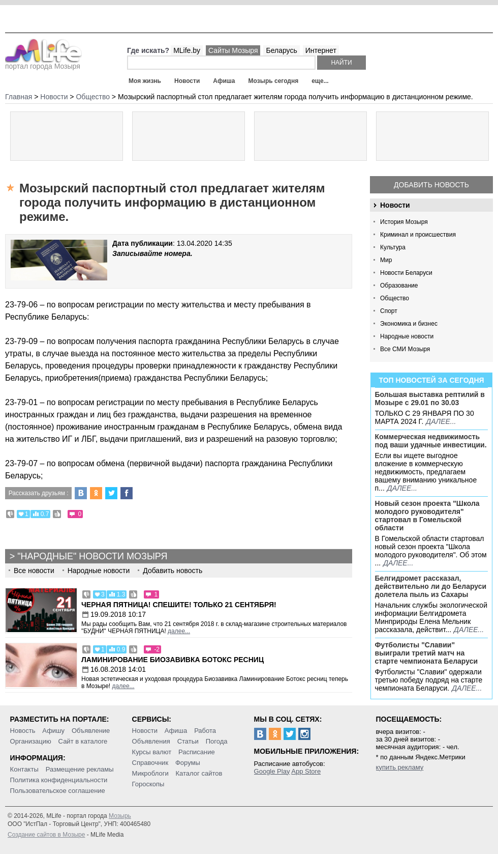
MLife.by (186, 50)
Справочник (150, 762)
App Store (306, 771)
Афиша (224, 80)
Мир (386, 260)
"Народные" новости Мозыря (92, 556)
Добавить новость (431, 185)
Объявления (151, 741)
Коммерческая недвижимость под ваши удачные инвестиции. (431, 441)
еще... (320, 80)
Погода (217, 741)
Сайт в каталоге (83, 741)
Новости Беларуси (406, 272)
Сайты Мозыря (233, 50)
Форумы (187, 762)
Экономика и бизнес (409, 323)
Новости (187, 80)
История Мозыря (404, 221)
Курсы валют (152, 752)
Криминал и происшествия (418, 234)
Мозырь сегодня (273, 80)
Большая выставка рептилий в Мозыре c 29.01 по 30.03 (430, 398)
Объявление (91, 730)
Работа (205, 730)
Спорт (388, 311)
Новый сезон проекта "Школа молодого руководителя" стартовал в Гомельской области (427, 515)
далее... (441, 421)
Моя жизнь (145, 80)
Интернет (320, 50)
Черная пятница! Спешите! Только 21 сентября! (178, 605)
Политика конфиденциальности (59, 780)
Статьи (188, 741)
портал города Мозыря (43, 63)
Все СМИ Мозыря (405, 349)
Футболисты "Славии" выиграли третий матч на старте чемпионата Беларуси (426, 653)
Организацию (30, 741)
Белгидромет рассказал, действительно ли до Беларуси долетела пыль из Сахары (431, 586)
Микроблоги (150, 773)
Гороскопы (148, 784)
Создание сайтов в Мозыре (46, 834)
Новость (23, 730)
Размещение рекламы (80, 769)
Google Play (272, 771)
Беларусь (281, 50)
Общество (394, 298)
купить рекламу (400, 767)
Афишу (53, 730)
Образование (399, 285)
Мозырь (120, 815)
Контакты (24, 769)
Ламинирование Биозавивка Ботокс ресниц (172, 660)
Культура (393, 247)
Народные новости (406, 336)
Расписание (196, 752)
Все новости (34, 570)
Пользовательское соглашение (57, 790)
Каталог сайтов (199, 773)
